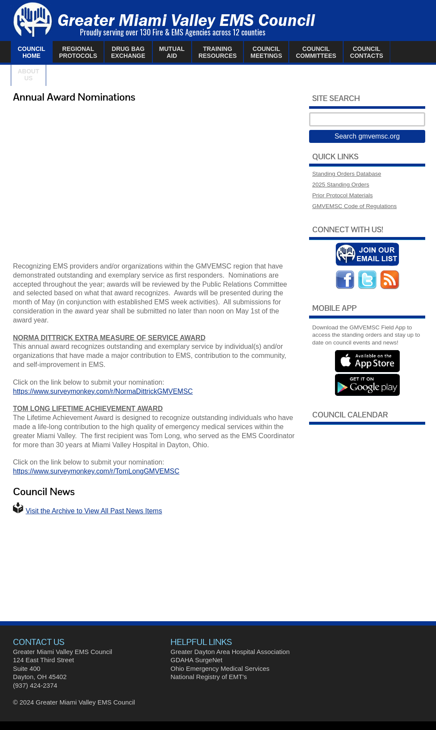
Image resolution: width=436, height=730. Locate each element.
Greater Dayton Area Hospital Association (230, 651)
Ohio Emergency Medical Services (220, 668)
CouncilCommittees (316, 52)
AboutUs (28, 75)
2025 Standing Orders (340, 184)
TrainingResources (218, 52)
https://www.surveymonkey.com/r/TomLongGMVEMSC (96, 471)
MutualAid (172, 52)
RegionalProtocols (78, 52)
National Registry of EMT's (209, 676)
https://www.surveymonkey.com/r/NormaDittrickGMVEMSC (103, 391)
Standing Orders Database (346, 174)
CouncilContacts (366, 52)
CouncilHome (31, 52)
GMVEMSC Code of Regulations (354, 206)
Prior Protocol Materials (342, 195)
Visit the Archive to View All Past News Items (93, 511)
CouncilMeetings (266, 52)
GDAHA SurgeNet (196, 660)
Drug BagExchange (128, 52)
